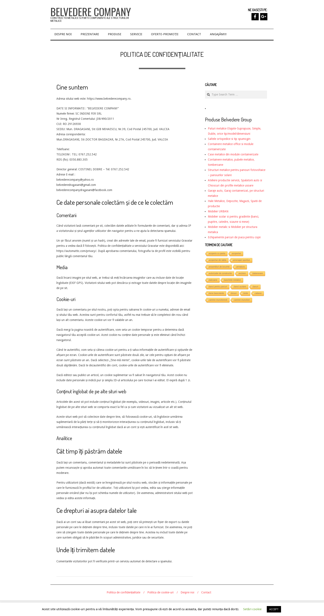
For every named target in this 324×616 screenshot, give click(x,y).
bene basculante (216, 293)
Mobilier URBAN (218, 211)
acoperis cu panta (217, 253)
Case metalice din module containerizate (233, 154)
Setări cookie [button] (252, 609)
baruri (255, 287)
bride (245, 293)
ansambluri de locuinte (219, 267)
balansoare (258, 273)
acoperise (236, 253)
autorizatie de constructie (220, 273)
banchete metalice (232, 280)
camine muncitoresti (218, 300)
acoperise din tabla (217, 260)
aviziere (242, 273)
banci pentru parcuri (218, 287)
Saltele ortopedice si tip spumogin (229, 138)
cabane (258, 293)
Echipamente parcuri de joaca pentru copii (234, 237)
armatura (240, 267)
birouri (234, 293)
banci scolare (240, 287)
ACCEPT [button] (274, 609)
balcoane (213, 280)
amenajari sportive (241, 260)
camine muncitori (242, 300)
